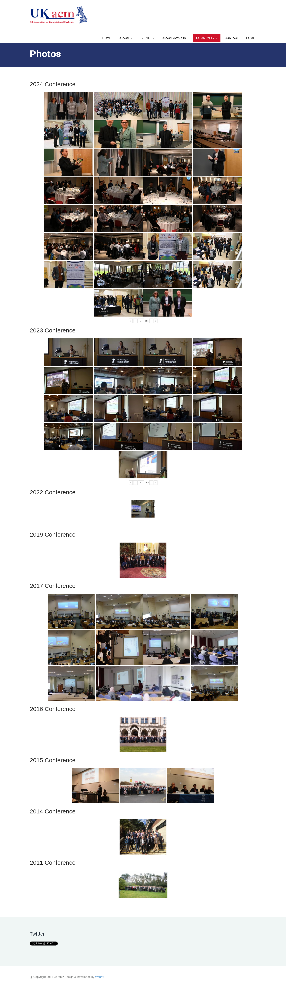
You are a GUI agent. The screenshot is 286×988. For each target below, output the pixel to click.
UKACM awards (175, 38)
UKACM (125, 38)
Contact (232, 38)
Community (206, 38)
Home (106, 38)
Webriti (99, 977)
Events (147, 38)
